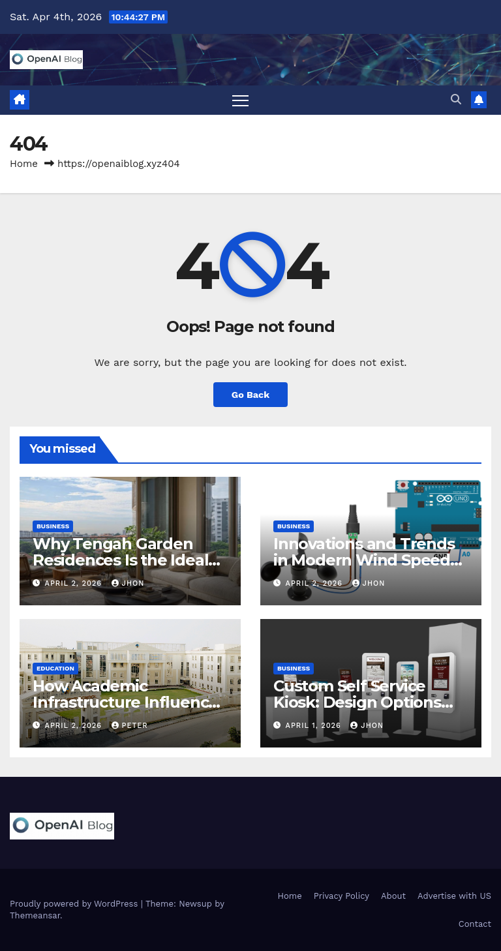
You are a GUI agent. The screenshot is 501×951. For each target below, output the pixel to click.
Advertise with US (454, 896)
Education (55, 668)
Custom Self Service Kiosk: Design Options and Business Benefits (358, 702)
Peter (130, 725)
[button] (456, 99)
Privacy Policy (341, 896)
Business (53, 526)
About (393, 896)
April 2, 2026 (75, 583)
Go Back (250, 394)
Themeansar (35, 915)
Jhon (128, 583)
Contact (475, 924)
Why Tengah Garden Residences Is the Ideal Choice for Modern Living (128, 560)
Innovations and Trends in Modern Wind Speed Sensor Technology (364, 560)
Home (24, 164)
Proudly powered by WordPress (75, 904)
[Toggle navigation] (240, 100)
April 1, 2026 (315, 725)
